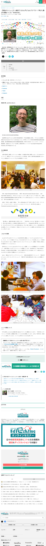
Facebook (4, 88)
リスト (6, 56)
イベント (27, 529)
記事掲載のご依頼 (11, 524)
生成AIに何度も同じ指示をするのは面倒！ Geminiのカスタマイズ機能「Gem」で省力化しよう (21, 498)
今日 (12, 479)
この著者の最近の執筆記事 (13, 396)
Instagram (4, 93)
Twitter (3, 90)
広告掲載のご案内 (34, 524)
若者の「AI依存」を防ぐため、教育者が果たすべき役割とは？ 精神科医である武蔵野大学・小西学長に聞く (23, 491)
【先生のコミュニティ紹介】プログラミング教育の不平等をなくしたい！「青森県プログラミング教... (22, 380)
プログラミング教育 (4, 19)
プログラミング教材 (11, 19)
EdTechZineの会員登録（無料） (11, 344)
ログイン (23, 467)
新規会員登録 (23, 464)
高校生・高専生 (24, 19)
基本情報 (10, 64)
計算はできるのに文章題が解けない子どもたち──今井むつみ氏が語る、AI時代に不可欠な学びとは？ (22, 489)
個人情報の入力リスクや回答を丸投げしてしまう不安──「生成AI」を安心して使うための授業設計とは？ (23, 501)
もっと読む (4, 383)
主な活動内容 (11, 68)
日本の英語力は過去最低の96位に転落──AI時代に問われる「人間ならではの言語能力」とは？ (21, 494)
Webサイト (4, 86)
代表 (10, 66)
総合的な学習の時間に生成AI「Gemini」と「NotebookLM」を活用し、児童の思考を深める (20, 486)
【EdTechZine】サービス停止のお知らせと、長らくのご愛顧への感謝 (16, 484)
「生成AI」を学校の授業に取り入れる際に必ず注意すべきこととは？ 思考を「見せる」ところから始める (23, 503)
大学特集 (15, 536)
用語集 (3, 536)
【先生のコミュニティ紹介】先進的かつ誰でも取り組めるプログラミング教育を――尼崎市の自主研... (22, 382)
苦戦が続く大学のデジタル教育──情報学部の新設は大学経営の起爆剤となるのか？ (18, 496)
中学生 (19, 19)
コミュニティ (29, 19)
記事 (14, 529)
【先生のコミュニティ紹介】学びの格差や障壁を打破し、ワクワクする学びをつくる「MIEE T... (21, 378)
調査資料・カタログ (40, 530)
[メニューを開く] (2, 2)
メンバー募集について (13, 69)
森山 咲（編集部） (4, 16)
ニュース (3, 529)
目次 (33, 61)
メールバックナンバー (23, 461)
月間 (34, 479)
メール (41, 349)
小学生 (16, 19)
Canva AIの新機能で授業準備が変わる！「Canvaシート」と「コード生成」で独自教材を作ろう (21, 481)
